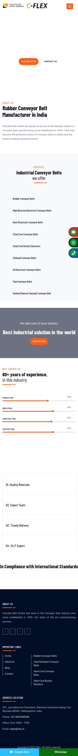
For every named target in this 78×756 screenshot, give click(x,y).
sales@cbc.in (17, 728)
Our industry (28, 61)
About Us (9, 661)
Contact (9, 673)
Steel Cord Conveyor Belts (25, 234)
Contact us (50, 61)
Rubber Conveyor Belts (24, 198)
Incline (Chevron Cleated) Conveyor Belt (32, 293)
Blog (7, 668)
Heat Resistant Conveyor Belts (28, 222)
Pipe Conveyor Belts (22, 281)
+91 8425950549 (20, 716)
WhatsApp (58, 752)
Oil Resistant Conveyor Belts (27, 269)
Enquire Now (19, 752)
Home (8, 656)
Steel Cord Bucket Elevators (26, 246)
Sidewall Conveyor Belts (24, 257)
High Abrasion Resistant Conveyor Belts (32, 210)
